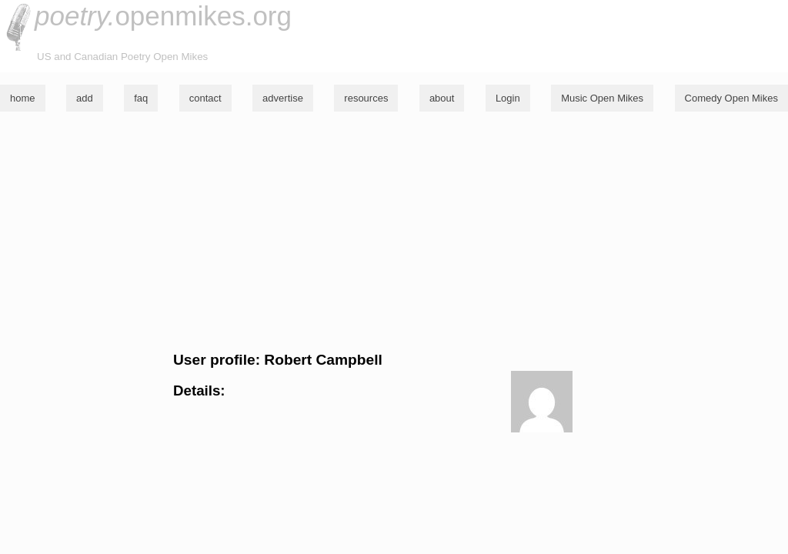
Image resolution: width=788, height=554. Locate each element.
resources (366, 98)
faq (141, 98)
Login (508, 98)
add (84, 98)
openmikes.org (163, 16)
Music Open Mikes (602, 98)
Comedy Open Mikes (731, 98)
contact (205, 98)
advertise (282, 98)
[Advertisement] (394, 231)
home (22, 98)
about (442, 98)
